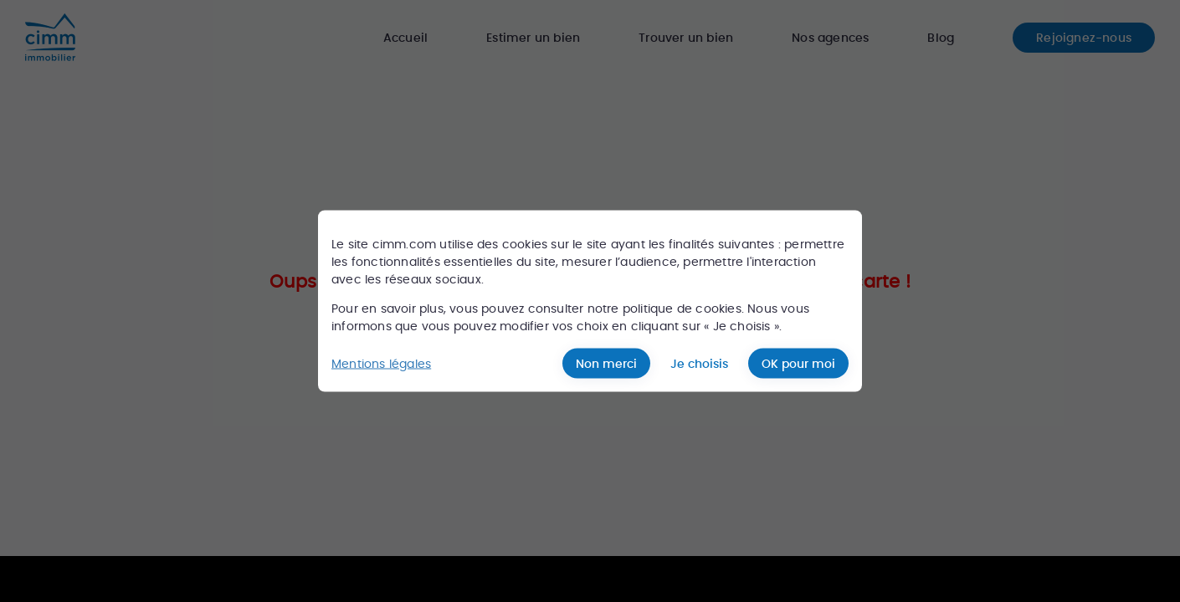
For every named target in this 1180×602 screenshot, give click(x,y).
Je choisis (699, 363)
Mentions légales (381, 363)
